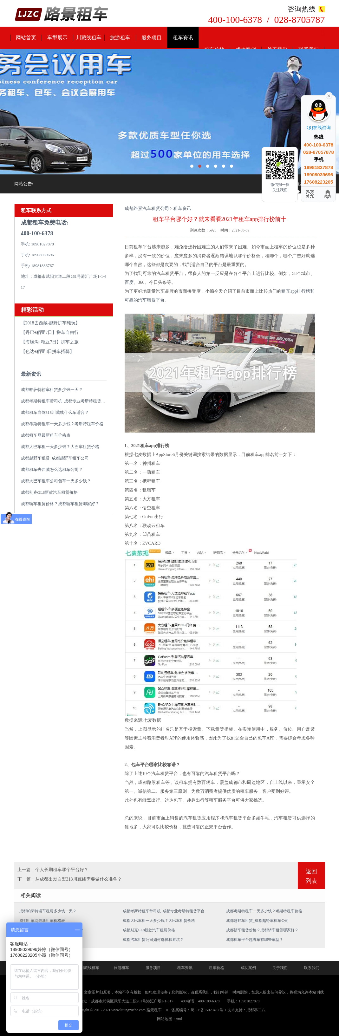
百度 (129, 282)
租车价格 (216, 968)
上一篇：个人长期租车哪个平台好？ (52, 869)
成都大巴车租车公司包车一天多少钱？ (56, 481)
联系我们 (311, 968)
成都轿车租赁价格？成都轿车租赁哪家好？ (60, 503)
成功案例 (248, 968)
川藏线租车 (88, 37)
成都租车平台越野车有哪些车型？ (254, 939)
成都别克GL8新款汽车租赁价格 (49, 492)
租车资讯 (183, 37)
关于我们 (280, 968)
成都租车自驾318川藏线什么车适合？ (55, 412)
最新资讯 (31, 374)
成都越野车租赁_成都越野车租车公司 (55, 458)
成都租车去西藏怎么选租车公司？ (52, 469)
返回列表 (311, 876)
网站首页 (26, 37)
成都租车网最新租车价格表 (45, 435)
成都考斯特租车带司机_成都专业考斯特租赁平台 (65, 401)
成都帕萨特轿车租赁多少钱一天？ (52, 389)
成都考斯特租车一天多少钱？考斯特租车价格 (62, 423)
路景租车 (154, 1010)
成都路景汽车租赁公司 (147, 208)
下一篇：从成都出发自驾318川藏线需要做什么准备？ (69, 879)
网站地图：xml (169, 1019)
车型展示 (57, 37)
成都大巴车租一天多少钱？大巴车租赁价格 (60, 446)
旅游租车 (120, 37)
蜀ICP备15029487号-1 (208, 1010)
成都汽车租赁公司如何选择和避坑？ (153, 939)
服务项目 (151, 37)
